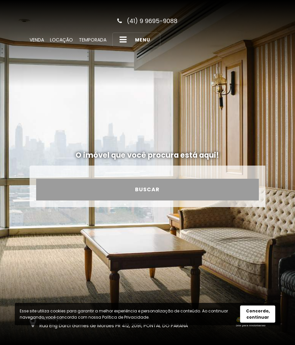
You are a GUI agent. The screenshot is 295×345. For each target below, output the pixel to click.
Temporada (92, 40)
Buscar (147, 189)
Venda (37, 40)
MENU (135, 40)
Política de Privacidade (125, 317)
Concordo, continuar (258, 314)
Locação (61, 40)
